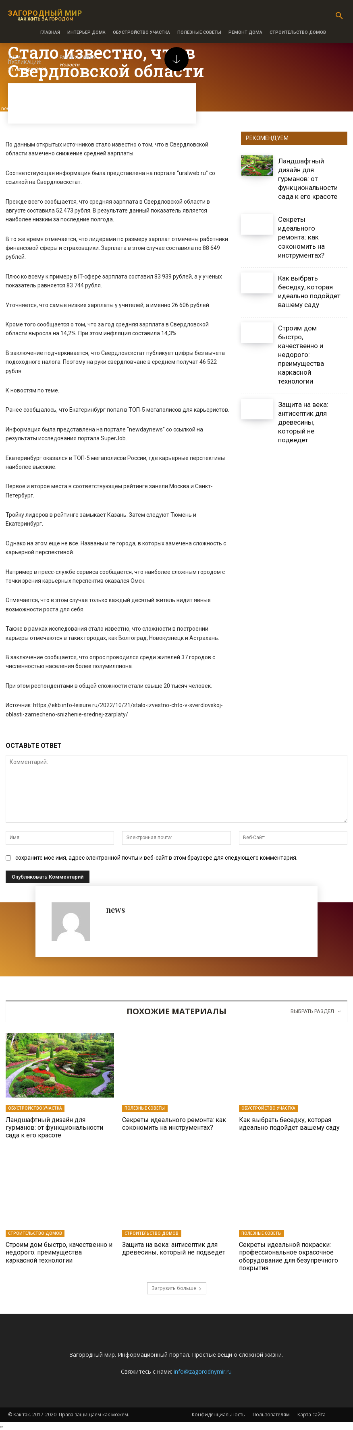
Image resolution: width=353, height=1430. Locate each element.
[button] (339, 16)
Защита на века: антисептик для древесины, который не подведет (303, 422)
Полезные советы (145, 1108)
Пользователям (271, 1414)
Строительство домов (35, 1233)
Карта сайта (311, 1414)
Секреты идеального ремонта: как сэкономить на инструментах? (301, 237)
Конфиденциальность (218, 1414)
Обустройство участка (35, 1108)
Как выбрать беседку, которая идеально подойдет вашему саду (309, 291)
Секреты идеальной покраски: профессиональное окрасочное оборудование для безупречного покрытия (288, 1256)
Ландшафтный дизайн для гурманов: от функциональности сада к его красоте (308, 178)
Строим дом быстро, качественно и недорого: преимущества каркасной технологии (301, 355)
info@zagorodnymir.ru (203, 1371)
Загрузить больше (177, 1287)
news (115, 909)
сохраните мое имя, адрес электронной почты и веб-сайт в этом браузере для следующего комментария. (156, 857)
